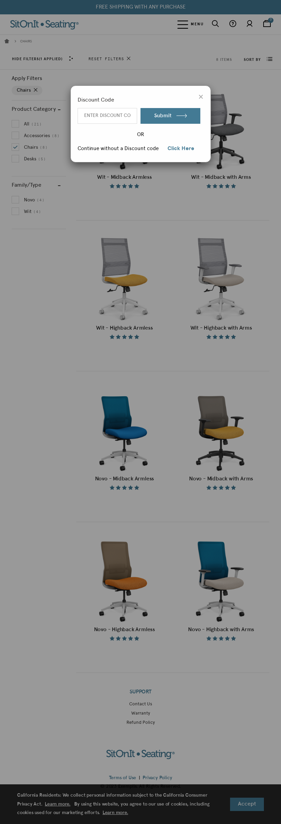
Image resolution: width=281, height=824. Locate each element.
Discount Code (96, 100)
